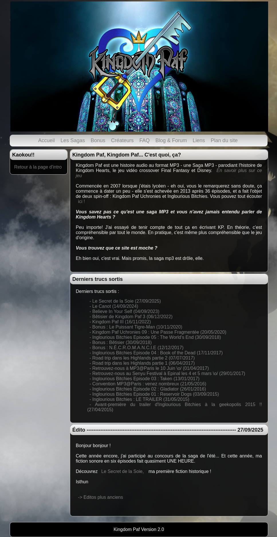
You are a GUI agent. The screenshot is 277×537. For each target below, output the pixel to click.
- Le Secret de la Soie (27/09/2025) (125, 301)
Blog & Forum (171, 140)
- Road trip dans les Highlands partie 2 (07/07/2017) (142, 358)
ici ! (81, 201)
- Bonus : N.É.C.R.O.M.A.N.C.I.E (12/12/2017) (137, 347)
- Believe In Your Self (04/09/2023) (125, 311)
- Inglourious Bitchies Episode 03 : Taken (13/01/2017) (145, 378)
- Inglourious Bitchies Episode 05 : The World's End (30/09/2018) (155, 337)
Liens (199, 140)
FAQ (145, 140)
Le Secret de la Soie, (122, 471)
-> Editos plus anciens (100, 497)
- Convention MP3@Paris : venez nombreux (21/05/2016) (148, 383)
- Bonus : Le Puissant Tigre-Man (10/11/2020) (136, 326)
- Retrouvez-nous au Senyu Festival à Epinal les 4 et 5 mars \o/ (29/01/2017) (167, 373)
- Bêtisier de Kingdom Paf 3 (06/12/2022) (131, 316)
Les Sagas (72, 140)
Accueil (46, 140)
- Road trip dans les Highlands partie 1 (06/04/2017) (142, 363)
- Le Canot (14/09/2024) (114, 306)
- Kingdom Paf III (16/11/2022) (120, 321)
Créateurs (122, 140)
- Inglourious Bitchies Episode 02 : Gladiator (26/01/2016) (148, 389)
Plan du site (224, 140)
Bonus (98, 140)
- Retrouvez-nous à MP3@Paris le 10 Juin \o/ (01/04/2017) (149, 368)
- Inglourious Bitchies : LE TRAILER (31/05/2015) (139, 399)
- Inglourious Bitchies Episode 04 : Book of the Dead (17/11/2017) (156, 352)
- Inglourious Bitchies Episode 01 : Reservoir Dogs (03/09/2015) (154, 394)
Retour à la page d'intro (38, 167)
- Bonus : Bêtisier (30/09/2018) (121, 342)
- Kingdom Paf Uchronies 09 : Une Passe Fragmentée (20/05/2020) (158, 332)
